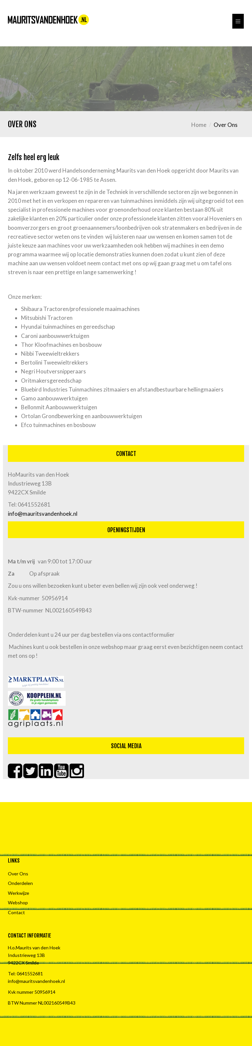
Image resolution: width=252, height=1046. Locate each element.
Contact (16, 912)
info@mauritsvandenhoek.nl (42, 513)
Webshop (18, 902)
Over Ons (18, 873)
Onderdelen (20, 883)
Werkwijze (18, 893)
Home (198, 124)
